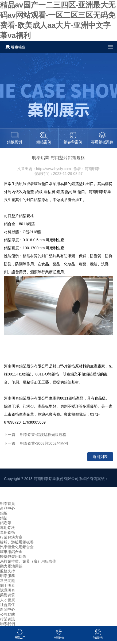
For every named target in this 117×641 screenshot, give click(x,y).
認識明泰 (7, 590)
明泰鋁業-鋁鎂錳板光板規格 (43, 434)
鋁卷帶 (5, 523)
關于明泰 (7, 585)
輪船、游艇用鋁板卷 (17, 542)
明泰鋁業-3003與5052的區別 (44, 443)
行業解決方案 (11, 537)
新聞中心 (7, 609)
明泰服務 (7, 576)
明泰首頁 (7, 503)
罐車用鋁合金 (11, 552)
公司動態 (7, 614)
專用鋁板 (7, 527)
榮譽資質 (7, 595)
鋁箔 (3, 518)
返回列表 (100, 457)
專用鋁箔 (7, 532)
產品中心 (7, 508)
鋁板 (3, 513)
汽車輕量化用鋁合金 (17, 547)
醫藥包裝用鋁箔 (13, 556)
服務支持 (7, 571)
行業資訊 (7, 619)
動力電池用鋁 (11, 566)
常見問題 (7, 580)
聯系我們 (7, 624)
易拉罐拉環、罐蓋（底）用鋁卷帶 (28, 561)
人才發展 (7, 600)
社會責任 (7, 604)
